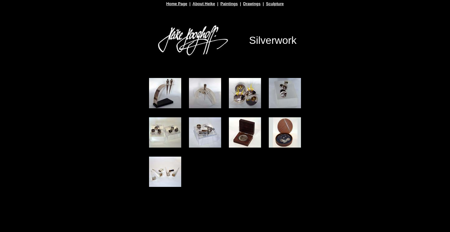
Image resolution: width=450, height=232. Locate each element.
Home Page (176, 4)
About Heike (203, 4)
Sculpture (275, 4)
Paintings (229, 4)
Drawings (251, 4)
